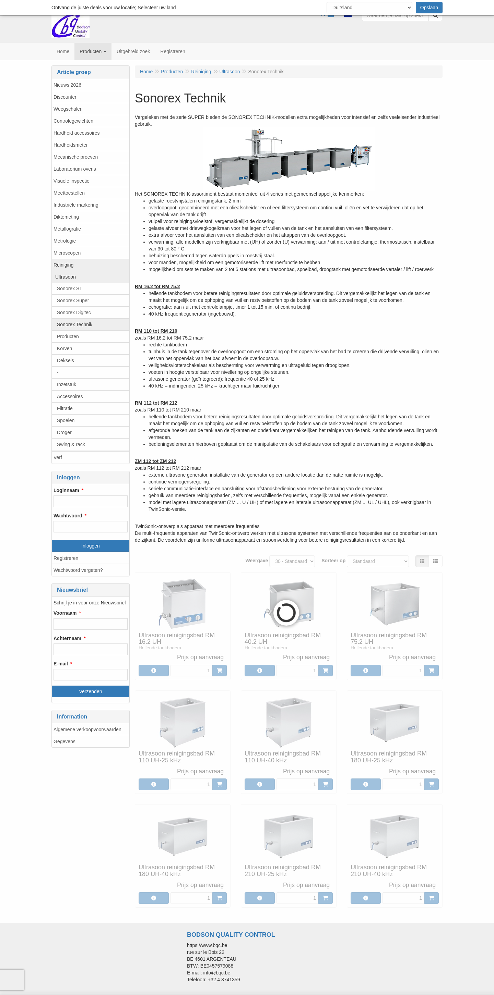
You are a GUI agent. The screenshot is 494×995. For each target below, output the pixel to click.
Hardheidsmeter (71, 145)
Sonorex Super (73, 300)
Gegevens (64, 741)
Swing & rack (71, 444)
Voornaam (65, 613)
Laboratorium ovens (75, 169)
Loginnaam (66, 490)
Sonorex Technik (74, 324)
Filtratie (65, 408)
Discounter (65, 97)
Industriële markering (76, 205)
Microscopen (67, 253)
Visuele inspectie (72, 181)
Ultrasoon (65, 277)
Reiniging (63, 265)
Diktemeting (66, 217)
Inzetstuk (66, 384)
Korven (64, 348)
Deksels (65, 360)
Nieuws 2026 (67, 85)
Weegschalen (68, 109)
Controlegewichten (73, 121)
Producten (68, 336)
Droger (64, 432)
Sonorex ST (69, 288)
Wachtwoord (68, 515)
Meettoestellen (69, 193)
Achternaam (67, 638)
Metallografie (67, 229)
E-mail (61, 663)
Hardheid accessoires (77, 133)
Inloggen (90, 546)
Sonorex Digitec (74, 312)
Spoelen (65, 420)
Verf (58, 457)
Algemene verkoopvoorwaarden (87, 729)
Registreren (66, 558)
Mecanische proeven (76, 157)
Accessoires (70, 396)
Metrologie (65, 241)
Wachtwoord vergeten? (78, 570)
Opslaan (429, 7)
